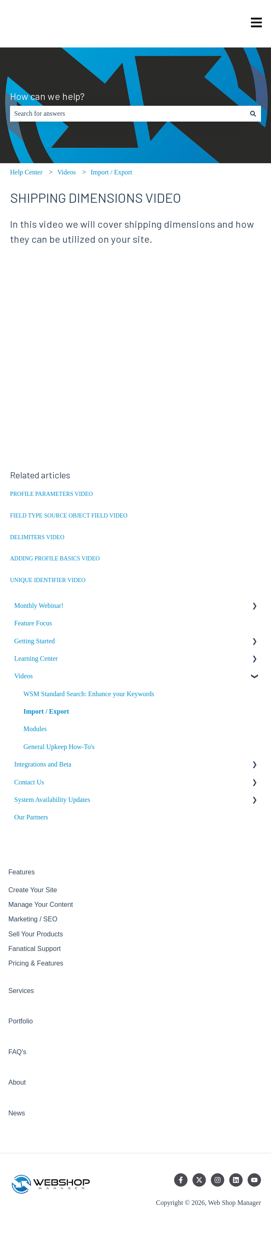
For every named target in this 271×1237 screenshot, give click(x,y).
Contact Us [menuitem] (29, 782)
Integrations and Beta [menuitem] (42, 764)
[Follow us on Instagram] (217, 1180)
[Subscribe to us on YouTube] (254, 1180)
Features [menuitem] (21, 872)
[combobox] (127, 114)
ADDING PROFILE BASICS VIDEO (55, 558)
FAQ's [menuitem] (17, 1051)
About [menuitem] (17, 1082)
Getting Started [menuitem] (34, 641)
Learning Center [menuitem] (36, 658)
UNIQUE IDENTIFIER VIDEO (48, 580)
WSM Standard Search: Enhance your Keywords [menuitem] (88, 693)
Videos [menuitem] (23, 675)
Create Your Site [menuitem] (32, 890)
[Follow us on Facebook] (180, 1180)
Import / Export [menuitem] (46, 711)
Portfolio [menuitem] (20, 1021)
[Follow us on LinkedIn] (236, 1180)
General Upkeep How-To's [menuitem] (59, 746)
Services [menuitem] (21, 990)
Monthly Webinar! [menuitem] (38, 605)
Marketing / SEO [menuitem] (32, 919)
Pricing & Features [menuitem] (35, 963)
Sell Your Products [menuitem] (35, 934)
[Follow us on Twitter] (199, 1180)
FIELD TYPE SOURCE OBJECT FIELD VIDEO (68, 516)
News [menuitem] (16, 1113)
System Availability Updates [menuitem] (52, 799)
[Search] (253, 114)
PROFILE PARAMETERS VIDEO (51, 494)
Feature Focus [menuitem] (33, 623)
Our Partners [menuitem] (31, 817)
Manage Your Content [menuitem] (40, 904)
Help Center (26, 172)
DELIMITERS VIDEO (37, 537)
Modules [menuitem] (35, 728)
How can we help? (47, 96)
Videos (66, 172)
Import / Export (111, 172)
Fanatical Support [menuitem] (34, 948)
